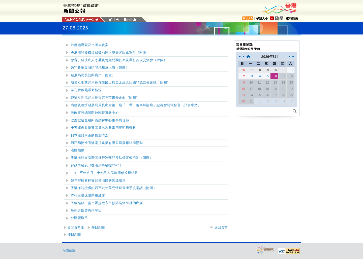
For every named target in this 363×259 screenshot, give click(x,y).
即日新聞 (74, 234)
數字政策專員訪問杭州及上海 (100, 67)
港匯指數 (78, 150)
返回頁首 (221, 227)
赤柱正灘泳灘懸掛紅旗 (88, 195)
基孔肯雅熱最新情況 (86, 90)
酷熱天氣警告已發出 (86, 210)
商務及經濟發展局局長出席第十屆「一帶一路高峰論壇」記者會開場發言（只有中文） (136, 105)
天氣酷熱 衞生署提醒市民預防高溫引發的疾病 (107, 203)
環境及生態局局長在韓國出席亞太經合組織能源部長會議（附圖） (120, 82)
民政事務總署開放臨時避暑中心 (95, 113)
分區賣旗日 (79, 218)
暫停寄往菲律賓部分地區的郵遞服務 (98, 180)
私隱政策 (69, 250)
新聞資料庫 (76, 227)
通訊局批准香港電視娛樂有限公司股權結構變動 (107, 143)
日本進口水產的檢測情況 (90, 135)
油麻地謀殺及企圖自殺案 (90, 45)
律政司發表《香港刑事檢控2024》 (97, 165)
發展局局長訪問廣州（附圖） (93, 75)
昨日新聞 (98, 227)
